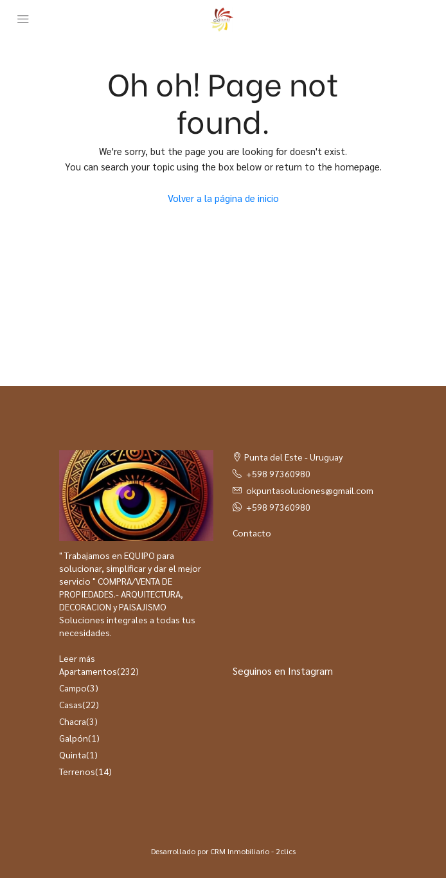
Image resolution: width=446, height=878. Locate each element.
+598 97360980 (278, 473)
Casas (70, 704)
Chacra (72, 721)
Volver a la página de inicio (223, 198)
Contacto (252, 532)
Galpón (73, 738)
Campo (73, 687)
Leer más (77, 658)
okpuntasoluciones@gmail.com (309, 490)
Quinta (72, 754)
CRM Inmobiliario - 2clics (253, 851)
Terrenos (77, 771)
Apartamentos (88, 671)
